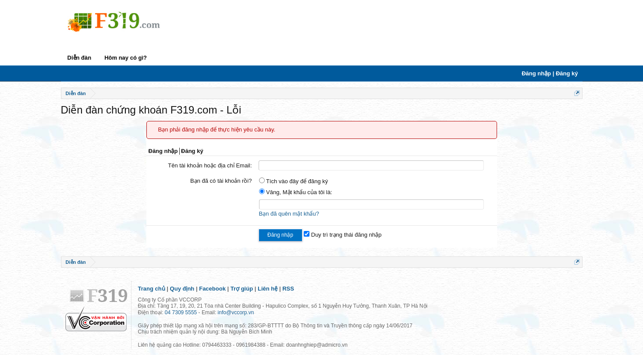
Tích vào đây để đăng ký (293, 181)
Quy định (182, 288)
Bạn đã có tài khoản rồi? (221, 181)
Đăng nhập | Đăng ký (550, 73)
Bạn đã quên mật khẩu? (289, 213)
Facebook (212, 288)
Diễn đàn (79, 57)
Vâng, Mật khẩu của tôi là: (295, 192)
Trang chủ (151, 288)
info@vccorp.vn (236, 312)
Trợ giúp (242, 288)
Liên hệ (267, 288)
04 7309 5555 (181, 312)
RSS (288, 288)
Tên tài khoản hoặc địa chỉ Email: (210, 165)
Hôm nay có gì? (125, 57)
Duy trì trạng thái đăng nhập (342, 234)
